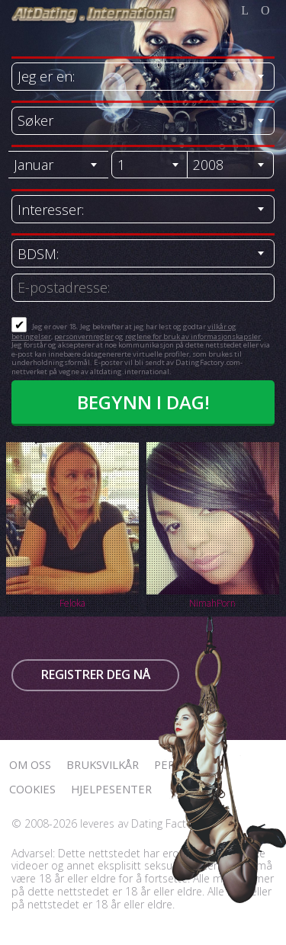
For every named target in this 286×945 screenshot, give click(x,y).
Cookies (32, 788)
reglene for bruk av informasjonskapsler (193, 336)
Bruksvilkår (102, 764)
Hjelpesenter (111, 788)
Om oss (30, 764)
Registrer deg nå (95, 674)
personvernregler (84, 336)
